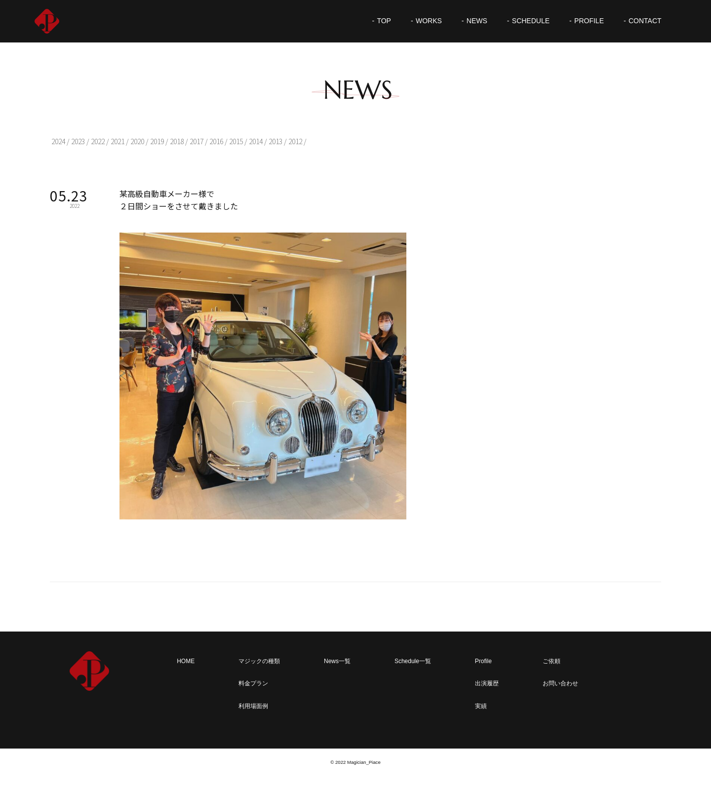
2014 (256, 141)
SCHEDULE (531, 21)
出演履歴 (487, 683)
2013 (275, 141)
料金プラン (253, 683)
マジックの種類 (259, 661)
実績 (481, 706)
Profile (483, 661)
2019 (157, 141)
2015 (236, 141)
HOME (186, 661)
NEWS (477, 21)
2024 (58, 141)
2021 (117, 141)
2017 (196, 141)
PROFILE (589, 21)
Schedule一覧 (413, 661)
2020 (137, 141)
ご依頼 (551, 661)
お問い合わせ (560, 683)
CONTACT (645, 21)
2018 (177, 141)
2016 (216, 141)
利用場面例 (253, 706)
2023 (78, 141)
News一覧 (337, 661)
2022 (98, 141)
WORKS (429, 21)
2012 (295, 141)
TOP (384, 21)
